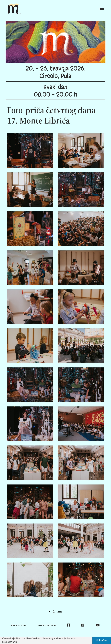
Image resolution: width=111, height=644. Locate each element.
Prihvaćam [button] (101, 640)
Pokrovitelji (47, 625)
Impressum (18, 625)
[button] (18, 642)
